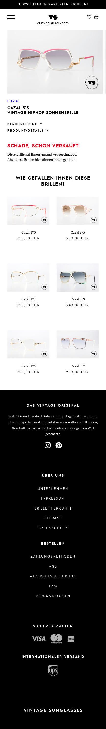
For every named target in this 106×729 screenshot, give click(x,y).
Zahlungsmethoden (53, 556)
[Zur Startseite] (53, 17)
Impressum (53, 498)
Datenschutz (53, 528)
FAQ (53, 586)
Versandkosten (53, 595)
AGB (53, 566)
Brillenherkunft (53, 508)
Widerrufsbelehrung (53, 576)
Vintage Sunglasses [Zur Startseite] (53, 23)
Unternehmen (53, 488)
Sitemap (53, 518)
